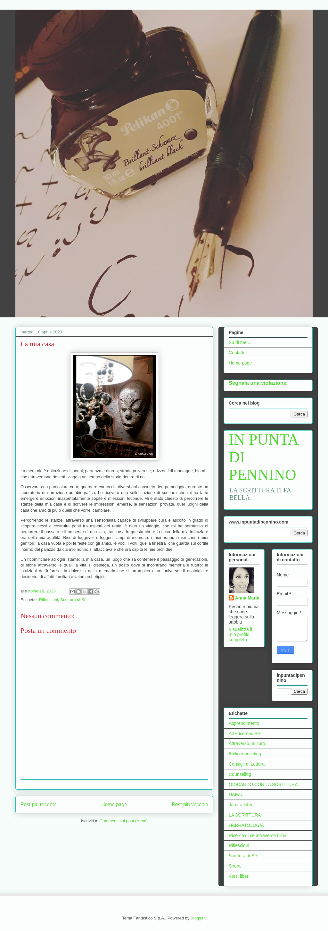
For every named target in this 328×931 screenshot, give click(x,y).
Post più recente (38, 804)
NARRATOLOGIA (246, 825)
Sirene (235, 865)
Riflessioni (48, 599)
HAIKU (235, 794)
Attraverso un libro (247, 743)
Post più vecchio (190, 804)
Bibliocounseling (245, 753)
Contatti (236, 352)
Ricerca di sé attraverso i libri (257, 835)
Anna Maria (247, 597)
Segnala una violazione (257, 383)
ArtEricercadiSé (244, 733)
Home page (114, 804)
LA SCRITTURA (245, 815)
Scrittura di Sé (73, 599)
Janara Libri (240, 804)
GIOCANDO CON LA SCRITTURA (263, 784)
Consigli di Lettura (247, 764)
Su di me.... (240, 342)
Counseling (240, 774)
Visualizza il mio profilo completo (240, 634)
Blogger (198, 918)
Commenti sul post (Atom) (124, 820)
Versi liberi (239, 876)
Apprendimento (244, 723)
